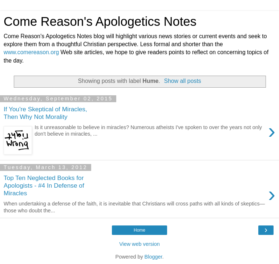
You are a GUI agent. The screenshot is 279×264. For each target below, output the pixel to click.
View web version (139, 244)
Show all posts (182, 81)
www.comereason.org (31, 52)
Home (139, 230)
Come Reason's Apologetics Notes (100, 21)
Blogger (153, 257)
